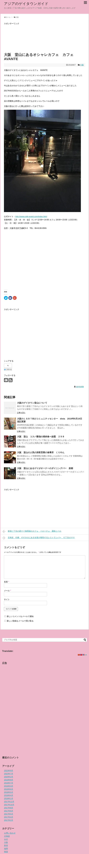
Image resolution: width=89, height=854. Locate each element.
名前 (6, 582)
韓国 (6, 852)
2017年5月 (8, 814)
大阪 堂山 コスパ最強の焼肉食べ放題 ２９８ (40, 436)
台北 (6, 839)
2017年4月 (8, 817)
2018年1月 (8, 798)
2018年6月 (8, 789)
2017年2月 (8, 820)
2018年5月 (8, 792)
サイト (7, 599)
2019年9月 (8, 780)
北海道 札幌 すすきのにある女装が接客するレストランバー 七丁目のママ (38, 538)
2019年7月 (8, 783)
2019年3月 (8, 786)
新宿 (6, 845)
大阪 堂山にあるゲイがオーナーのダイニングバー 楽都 (45, 468)
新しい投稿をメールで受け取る (20, 621)
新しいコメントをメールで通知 (20, 616)
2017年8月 (8, 808)
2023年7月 (8, 774)
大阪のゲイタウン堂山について (32, 403)
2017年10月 (9, 805)
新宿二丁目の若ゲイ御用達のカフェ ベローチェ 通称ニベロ (31, 531)
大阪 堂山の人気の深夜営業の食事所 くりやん (40, 452)
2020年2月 (8, 777)
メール (7, 591)
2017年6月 (8, 811)
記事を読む (21, 413)
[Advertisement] (44, 37)
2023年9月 (8, 771)
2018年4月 (8, 795)
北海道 (7, 836)
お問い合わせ (10, 833)
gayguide (80, 387)
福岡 (6, 849)
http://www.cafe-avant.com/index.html (31, 216)
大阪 (82, 65)
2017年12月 (9, 802)
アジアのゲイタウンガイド (26, 4)
